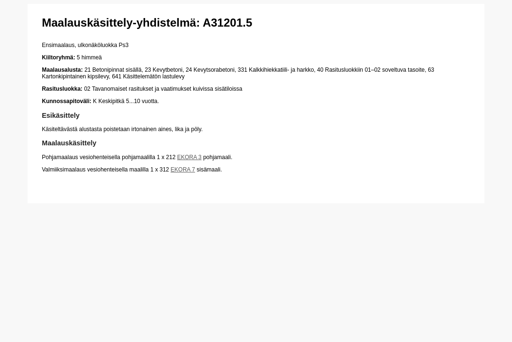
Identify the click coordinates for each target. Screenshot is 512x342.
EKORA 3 (189, 157)
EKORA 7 (183, 169)
